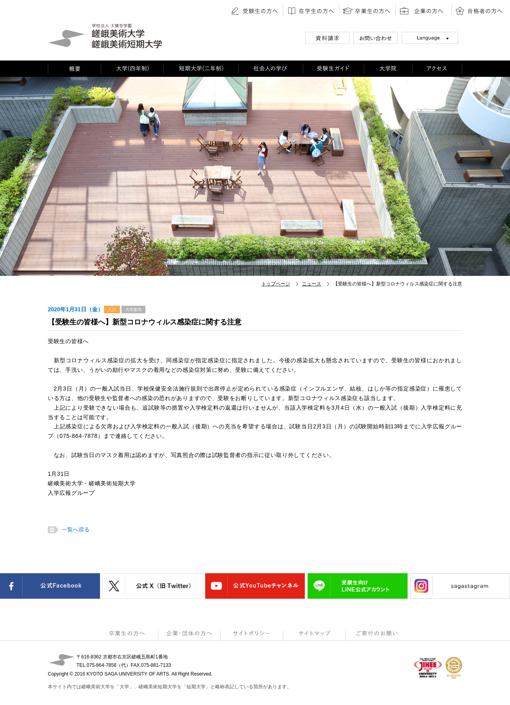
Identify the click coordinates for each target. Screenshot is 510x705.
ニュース (311, 284)
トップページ (275, 284)
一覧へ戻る (75, 529)
